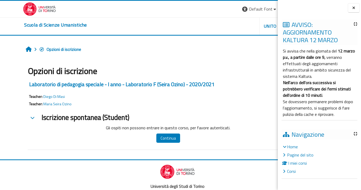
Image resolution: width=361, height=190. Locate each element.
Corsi (291, 171)
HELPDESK (245, 26)
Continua (138, 138)
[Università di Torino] (16, 8)
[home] (32, 25)
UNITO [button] (216, 26)
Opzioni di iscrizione (40, 49)
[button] (205, 9)
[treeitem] (319, 159)
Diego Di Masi (34, 96)
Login (269, 9)
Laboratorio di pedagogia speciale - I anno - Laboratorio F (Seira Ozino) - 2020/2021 (101, 84)
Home (292, 147)
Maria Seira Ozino (37, 104)
